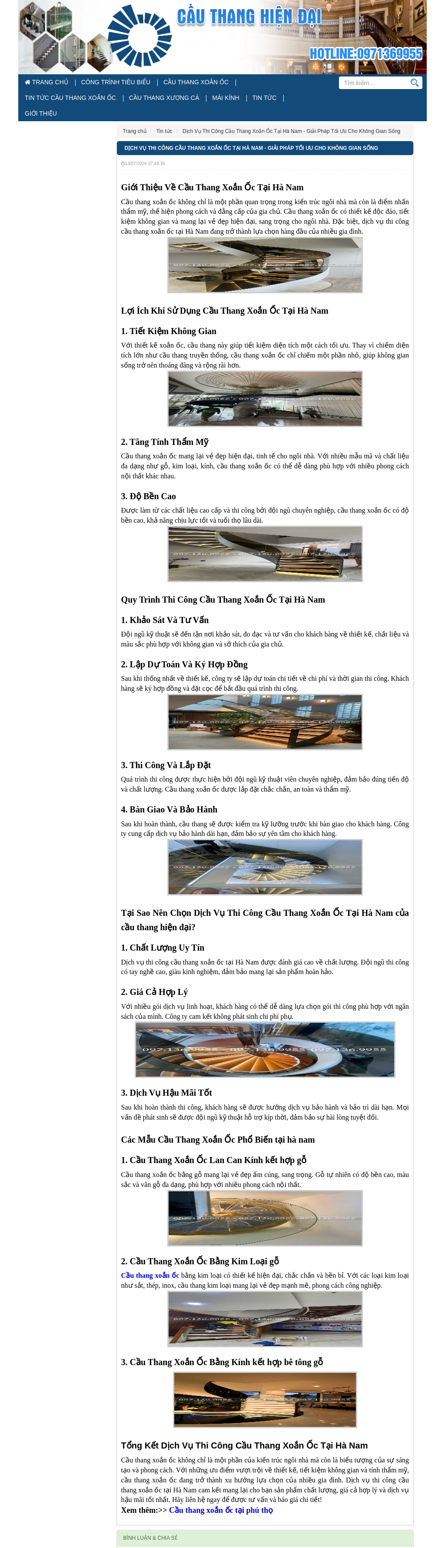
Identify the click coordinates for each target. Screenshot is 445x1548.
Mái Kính (100, 100)
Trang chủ (42, 83)
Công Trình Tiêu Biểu (96, 83)
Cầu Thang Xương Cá (52, 100)
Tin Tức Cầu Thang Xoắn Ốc (230, 83)
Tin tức (130, 100)
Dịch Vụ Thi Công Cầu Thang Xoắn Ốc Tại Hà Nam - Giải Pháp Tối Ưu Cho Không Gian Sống (251, 136)
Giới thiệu (163, 100)
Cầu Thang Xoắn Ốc (158, 83)
